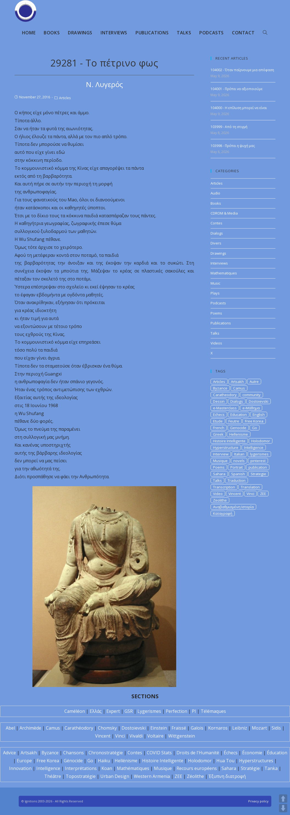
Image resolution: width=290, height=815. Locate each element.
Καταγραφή (222, 513)
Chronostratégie (106, 753)
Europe (24, 761)
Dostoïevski (133, 728)
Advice (9, 753)
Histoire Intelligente (229, 440)
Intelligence (253, 447)
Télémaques (213, 711)
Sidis (276, 728)
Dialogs (217, 233)
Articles (65, 98)
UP (283, 798)
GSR (129, 711)
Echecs (219, 414)
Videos (216, 343)
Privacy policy (258, 801)
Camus (239, 388)
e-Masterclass (225, 407)
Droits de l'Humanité (197, 753)
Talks (215, 333)
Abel (10, 728)
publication (257, 467)
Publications (221, 323)
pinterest (258, 460)
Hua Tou (225, 761)
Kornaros (218, 728)
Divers (216, 243)
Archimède (30, 728)
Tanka (271, 768)
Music (215, 283)
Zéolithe (195, 776)
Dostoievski (258, 401)
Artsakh (237, 381)
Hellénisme (126, 761)
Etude (218, 421)
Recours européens (196, 768)
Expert (113, 711)
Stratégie (250, 768)
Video (218, 493)
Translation (250, 487)
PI (194, 711)
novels (239, 460)
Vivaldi (136, 736)
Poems (216, 313)
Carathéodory (79, 728)
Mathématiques (133, 768)
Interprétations (81, 768)
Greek (218, 434)
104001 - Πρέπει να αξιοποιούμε (237, 89)
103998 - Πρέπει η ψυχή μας (233, 145)
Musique (220, 460)
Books (216, 203)
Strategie (258, 473)
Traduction (236, 480)
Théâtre (52, 776)
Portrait (236, 467)
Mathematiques (224, 273)
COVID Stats (159, 753)
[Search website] (265, 33)
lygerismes (259, 454)
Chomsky (107, 728)
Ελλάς (96, 711)
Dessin (219, 401)
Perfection (176, 711)
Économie (252, 753)
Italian (239, 454)
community (251, 394)
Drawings (218, 253)
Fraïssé (179, 728)
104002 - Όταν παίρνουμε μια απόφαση (242, 70)
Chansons (73, 753)
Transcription (224, 487)
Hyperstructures (256, 761)
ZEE (263, 493)
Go (254, 427)
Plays (215, 293)
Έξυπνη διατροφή (227, 776)
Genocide (238, 427)
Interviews (219, 263)
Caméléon (74, 711)
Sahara (219, 473)
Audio (215, 193)
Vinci (250, 493)
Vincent (234, 493)
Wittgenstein (181, 736)
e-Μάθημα (251, 407)
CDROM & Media (224, 213)
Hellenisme (238, 434)
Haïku (104, 761)
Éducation (277, 753)
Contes (216, 223)
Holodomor (260, 440)
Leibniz (239, 728)
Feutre (233, 421)
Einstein (158, 728)
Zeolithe (220, 500)
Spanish (238, 473)
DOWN (283, 808)
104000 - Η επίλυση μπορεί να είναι (239, 107)
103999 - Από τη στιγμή (229, 126)
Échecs (230, 753)
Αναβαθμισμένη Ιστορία (233, 506)
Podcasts (218, 303)
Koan (106, 768)
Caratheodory (225, 394)
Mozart (259, 728)
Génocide (73, 761)
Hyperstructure (225, 447)
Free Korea (254, 421)
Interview (220, 454)
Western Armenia (152, 776)
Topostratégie (81, 776)
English (259, 414)
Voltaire (155, 736)
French (218, 427)
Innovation (20, 768)
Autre (254, 381)
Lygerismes (149, 711)
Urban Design (114, 776)
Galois (197, 728)
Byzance (220, 388)
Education (238, 414)
